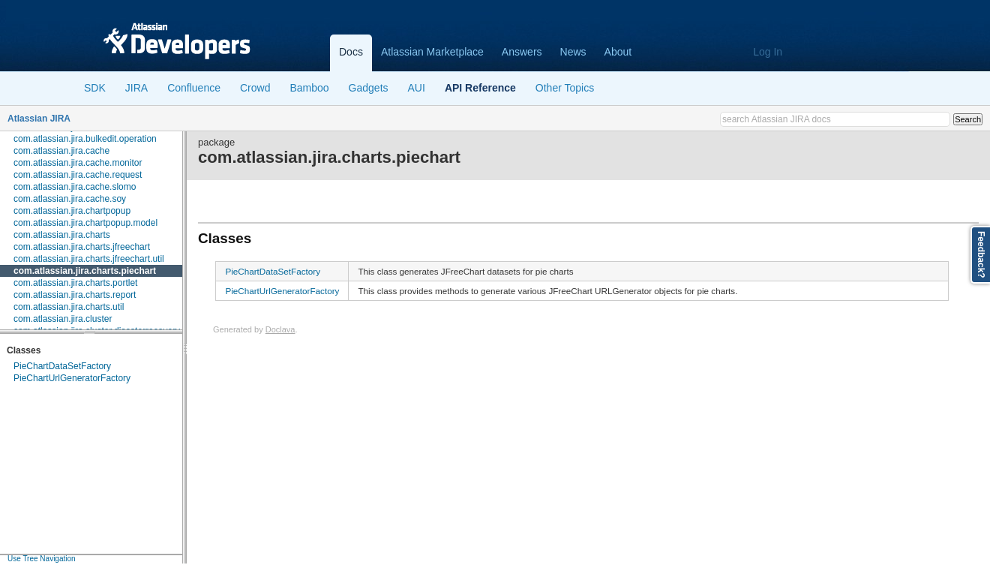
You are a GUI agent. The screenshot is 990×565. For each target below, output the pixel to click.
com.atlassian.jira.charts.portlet (75, 283)
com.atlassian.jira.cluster (63, 319)
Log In (767, 52)
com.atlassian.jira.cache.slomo (75, 187)
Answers (522, 52)
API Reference (480, 88)
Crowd (255, 88)
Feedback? (981, 254)
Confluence (193, 88)
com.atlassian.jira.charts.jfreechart (82, 247)
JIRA (136, 88)
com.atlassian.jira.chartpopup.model (86, 223)
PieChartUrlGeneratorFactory (72, 378)
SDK (95, 88)
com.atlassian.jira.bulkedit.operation (85, 139)
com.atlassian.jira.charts (62, 235)
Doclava (281, 329)
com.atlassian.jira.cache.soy (70, 199)
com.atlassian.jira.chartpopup (72, 211)
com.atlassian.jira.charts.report (75, 295)
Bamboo (309, 88)
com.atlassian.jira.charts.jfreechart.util (89, 259)
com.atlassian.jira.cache (62, 151)
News (573, 52)
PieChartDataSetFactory (62, 366)
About (618, 52)
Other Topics (565, 88)
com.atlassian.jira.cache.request (78, 175)
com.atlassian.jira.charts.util (69, 307)
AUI (416, 88)
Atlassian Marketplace (432, 52)
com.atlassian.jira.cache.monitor (78, 163)
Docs (351, 52)
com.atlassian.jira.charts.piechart (85, 271)
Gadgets (368, 88)
